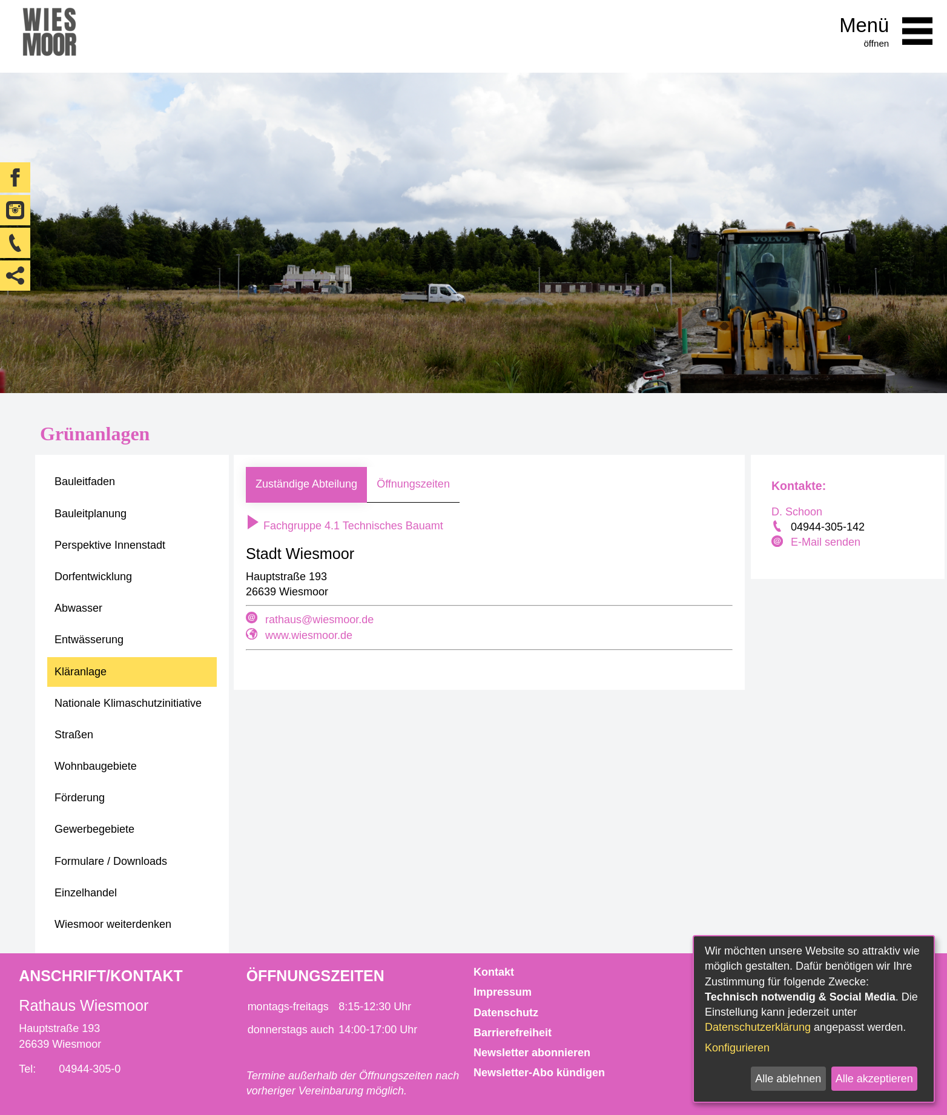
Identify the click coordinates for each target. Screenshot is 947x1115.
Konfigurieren (737, 1048)
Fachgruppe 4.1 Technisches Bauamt (344, 526)
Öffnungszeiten (413, 484)
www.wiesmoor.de (308, 635)
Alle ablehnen (788, 1079)
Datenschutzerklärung (758, 1027)
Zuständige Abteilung (306, 484)
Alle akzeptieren (874, 1079)
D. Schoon (796, 512)
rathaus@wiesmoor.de (319, 620)
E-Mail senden (825, 542)
